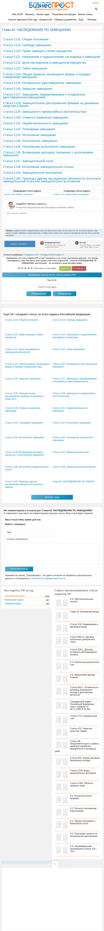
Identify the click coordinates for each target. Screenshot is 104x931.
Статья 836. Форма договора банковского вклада (85, 759)
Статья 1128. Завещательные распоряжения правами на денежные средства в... (24, 396)
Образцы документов (65, 19)
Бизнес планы (85, 14)
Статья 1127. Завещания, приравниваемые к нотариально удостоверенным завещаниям (44, 96)
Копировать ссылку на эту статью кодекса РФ (52, 275)
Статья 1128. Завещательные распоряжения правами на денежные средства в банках (51, 104)
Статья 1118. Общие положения (26, 39)
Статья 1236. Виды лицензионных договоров (83, 771)
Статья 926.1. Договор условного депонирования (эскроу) (83, 652)
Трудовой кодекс (13, 603)
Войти (94, 3)
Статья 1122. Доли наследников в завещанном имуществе (44, 62)
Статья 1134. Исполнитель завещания (30, 141)
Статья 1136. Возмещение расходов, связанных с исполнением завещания (48, 154)
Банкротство (45, 19)
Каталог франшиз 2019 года (22, 19)
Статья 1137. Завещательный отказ (28, 161)
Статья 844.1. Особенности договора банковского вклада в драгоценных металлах (84, 691)
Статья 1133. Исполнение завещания (29, 135)
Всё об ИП (17, 14)
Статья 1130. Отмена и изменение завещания (35, 117)
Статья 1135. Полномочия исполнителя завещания (39, 146)
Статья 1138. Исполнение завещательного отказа (38, 167)
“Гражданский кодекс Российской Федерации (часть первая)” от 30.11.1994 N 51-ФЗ (82, 705)
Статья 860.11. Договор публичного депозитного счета (82, 639)
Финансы (29, 14)
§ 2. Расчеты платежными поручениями (83, 809)
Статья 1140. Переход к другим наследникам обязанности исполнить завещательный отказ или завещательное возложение (52, 180)
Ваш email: (52, 280)
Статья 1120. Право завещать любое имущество (37, 51)
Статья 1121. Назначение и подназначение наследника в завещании (51, 56)
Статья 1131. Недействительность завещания (35, 123)
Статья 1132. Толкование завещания (29, 129)
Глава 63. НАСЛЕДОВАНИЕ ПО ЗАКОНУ (73, 481)
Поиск (94, 9)
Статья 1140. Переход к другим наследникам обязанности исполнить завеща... (24, 484)
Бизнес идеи (43, 14)
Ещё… (82, 19)
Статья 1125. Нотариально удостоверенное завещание (42, 83)
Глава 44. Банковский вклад (84, 612)
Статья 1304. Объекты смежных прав (81, 784)
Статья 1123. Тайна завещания (25, 68)
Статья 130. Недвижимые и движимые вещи (84, 625)
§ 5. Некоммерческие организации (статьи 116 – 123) (83, 848)
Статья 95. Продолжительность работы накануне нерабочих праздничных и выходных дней (77, 746)
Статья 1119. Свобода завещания (27, 45)
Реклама (92, 19)
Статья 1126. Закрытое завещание (27, 88)
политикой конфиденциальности (48, 578)
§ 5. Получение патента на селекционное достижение (83, 834)
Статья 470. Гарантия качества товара (81, 729)
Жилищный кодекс (14, 600)
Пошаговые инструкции (64, 14)
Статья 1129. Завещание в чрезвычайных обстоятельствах (45, 111)
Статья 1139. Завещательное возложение (32, 172)
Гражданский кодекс (15, 596)
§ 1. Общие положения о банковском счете (82, 822)
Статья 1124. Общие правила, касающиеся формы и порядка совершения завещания (46, 76)
